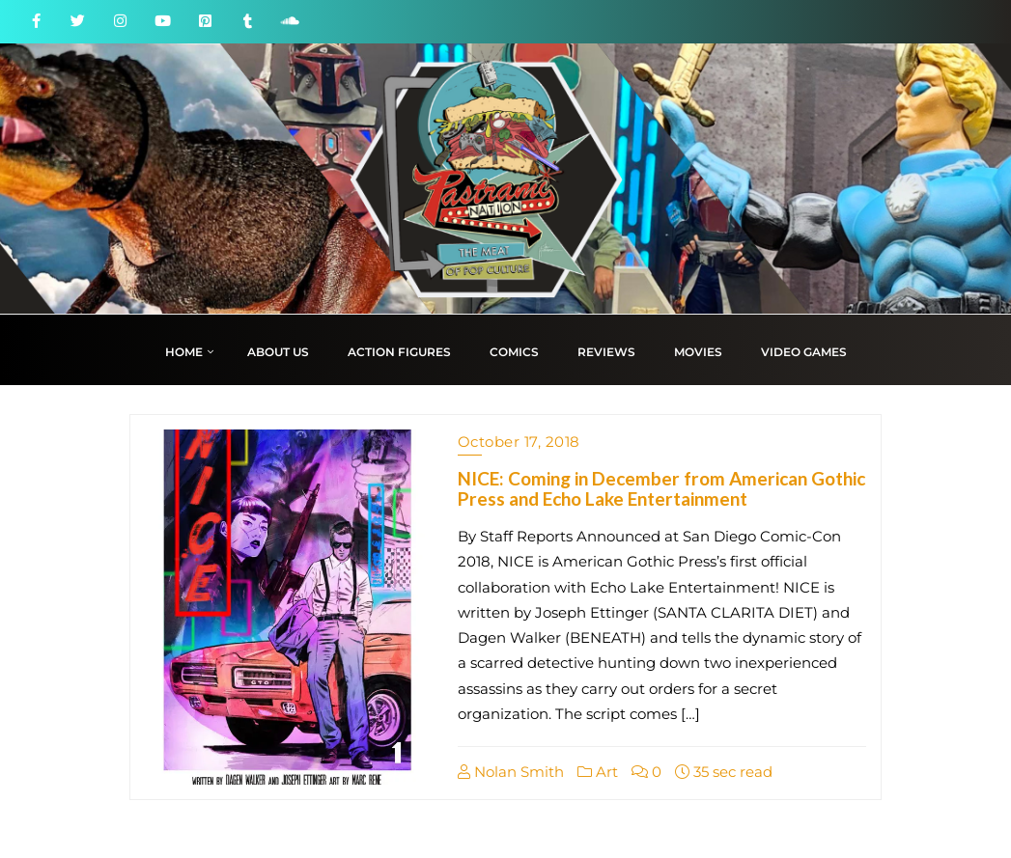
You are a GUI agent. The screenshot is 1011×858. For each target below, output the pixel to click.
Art (597, 771)
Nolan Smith (511, 771)
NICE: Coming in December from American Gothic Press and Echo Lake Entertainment (661, 488)
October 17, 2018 (519, 441)
